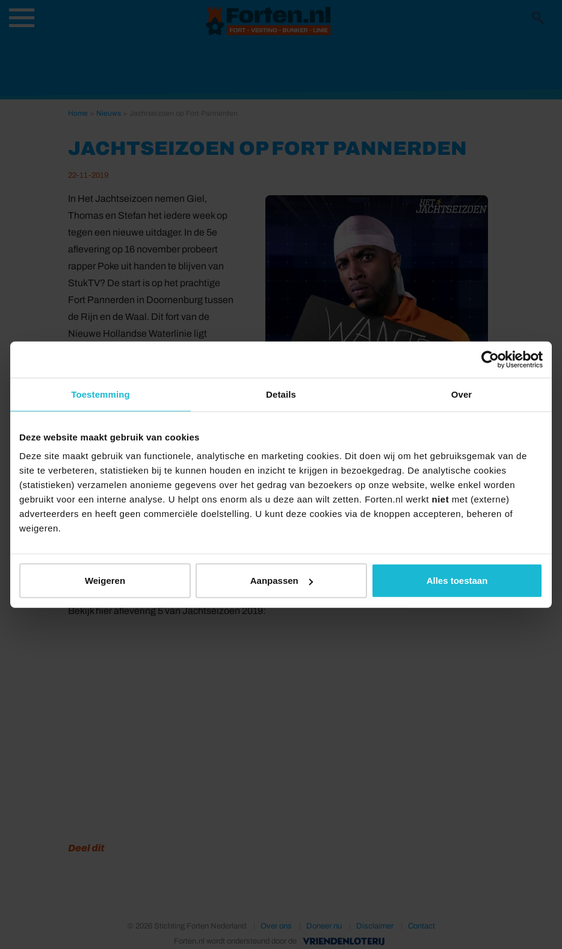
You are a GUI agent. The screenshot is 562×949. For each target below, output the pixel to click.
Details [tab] (281, 394)
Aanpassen (281, 580)
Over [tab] (461, 394)
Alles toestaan (457, 580)
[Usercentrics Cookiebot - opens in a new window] (490, 359)
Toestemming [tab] (100, 394)
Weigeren (105, 580)
